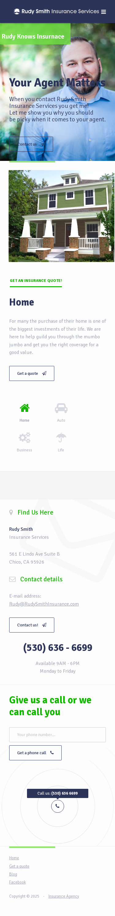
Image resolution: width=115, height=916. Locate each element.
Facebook (17, 882)
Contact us (31, 144)
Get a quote (31, 373)
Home (14, 858)
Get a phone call (35, 752)
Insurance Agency (63, 896)
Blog (13, 874)
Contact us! (31, 625)
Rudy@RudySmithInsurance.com (44, 604)
